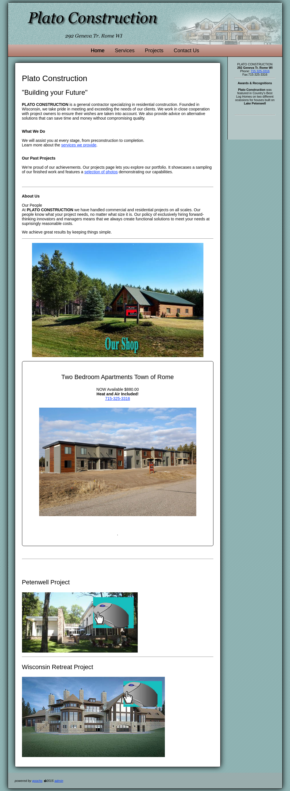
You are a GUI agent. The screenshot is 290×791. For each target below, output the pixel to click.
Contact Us (186, 50)
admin (59, 780)
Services (125, 50)
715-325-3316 (117, 398)
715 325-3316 (260, 71)
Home (98, 50)
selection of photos (101, 172)
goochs (37, 780)
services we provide (78, 145)
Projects (154, 50)
